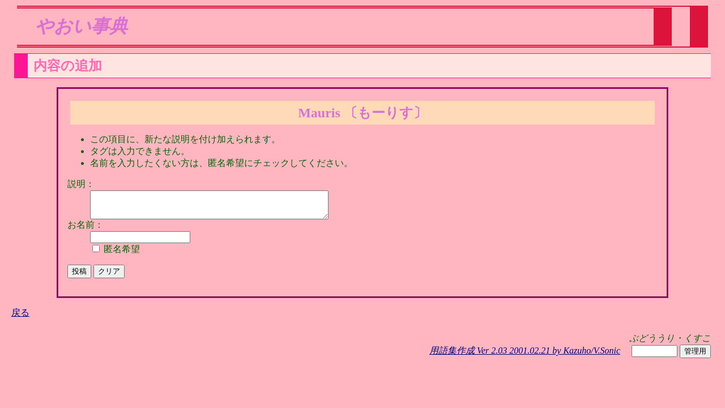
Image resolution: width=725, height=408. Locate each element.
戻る (20, 317)
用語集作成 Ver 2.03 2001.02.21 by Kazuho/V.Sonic (524, 355)
